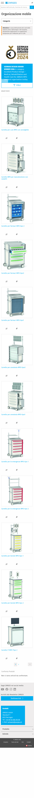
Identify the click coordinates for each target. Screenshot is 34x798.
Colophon (5, 742)
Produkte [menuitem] (5, 729)
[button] (6, 138)
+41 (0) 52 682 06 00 (13, 720)
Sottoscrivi (16, 698)
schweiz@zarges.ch (15, 722)
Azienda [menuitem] (5, 734)
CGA (23, 742)
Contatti (29, 742)
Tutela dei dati (14, 742)
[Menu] (2, 3)
